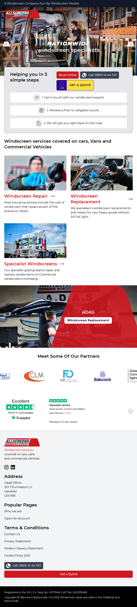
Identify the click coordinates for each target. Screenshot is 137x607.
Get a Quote (68, 574)
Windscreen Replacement (88, 320)
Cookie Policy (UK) (17, 555)
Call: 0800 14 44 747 (102, 75)
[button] (6, 45)
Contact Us (12, 534)
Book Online (68, 75)
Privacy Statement (17, 541)
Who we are (13, 511)
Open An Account (17, 518)
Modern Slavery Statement (23, 548)
